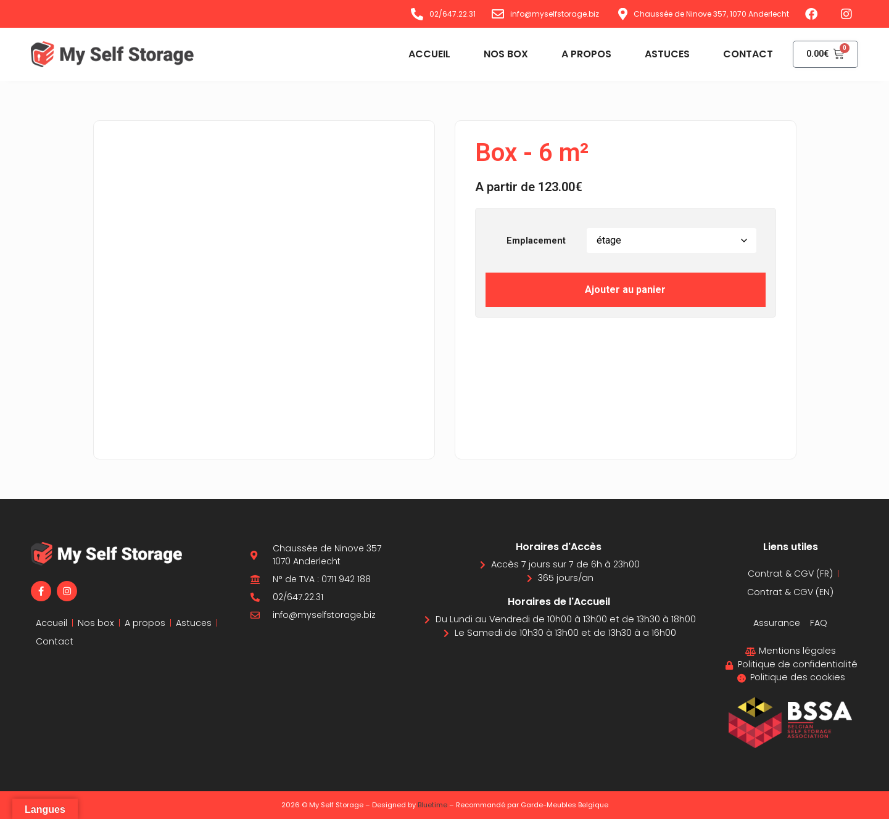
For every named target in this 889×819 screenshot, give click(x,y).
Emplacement (536, 241)
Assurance (777, 623)
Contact (742, 54)
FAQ (819, 623)
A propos (581, 54)
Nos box (500, 54)
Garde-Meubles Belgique (564, 805)
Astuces (661, 54)
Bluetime (432, 805)
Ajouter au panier (625, 289)
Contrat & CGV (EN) (790, 592)
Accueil (424, 54)
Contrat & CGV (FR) (790, 573)
